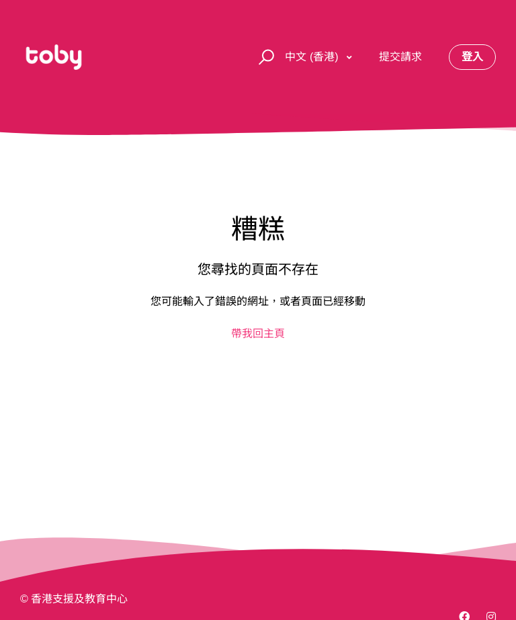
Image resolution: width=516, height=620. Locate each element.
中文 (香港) (313, 56)
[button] (264, 57)
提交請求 (400, 56)
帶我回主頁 (258, 333)
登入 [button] (472, 56)
